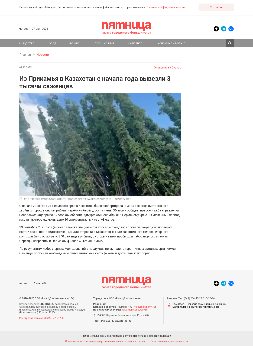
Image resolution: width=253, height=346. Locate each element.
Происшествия (103, 43)
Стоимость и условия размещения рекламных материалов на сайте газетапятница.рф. (196, 305)
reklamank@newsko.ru (135, 309)
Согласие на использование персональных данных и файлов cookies (105, 341)
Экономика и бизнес (170, 43)
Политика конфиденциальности (169, 341)
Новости (43, 54)
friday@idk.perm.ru (144, 306)
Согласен (216, 7)
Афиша (74, 43)
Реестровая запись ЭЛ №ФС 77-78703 (41, 318)
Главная (25, 54)
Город (52, 43)
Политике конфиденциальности (165, 7)
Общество (26, 43)
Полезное (135, 43)
